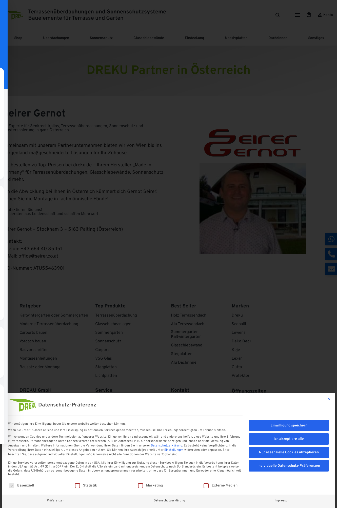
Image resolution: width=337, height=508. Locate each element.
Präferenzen (55, 500)
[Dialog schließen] (329, 399)
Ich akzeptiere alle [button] (289, 439)
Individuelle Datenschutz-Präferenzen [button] (288, 466)
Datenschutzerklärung (166, 446)
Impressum (282, 500)
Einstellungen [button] (174, 450)
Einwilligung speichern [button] (288, 425)
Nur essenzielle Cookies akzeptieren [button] (289, 452)
